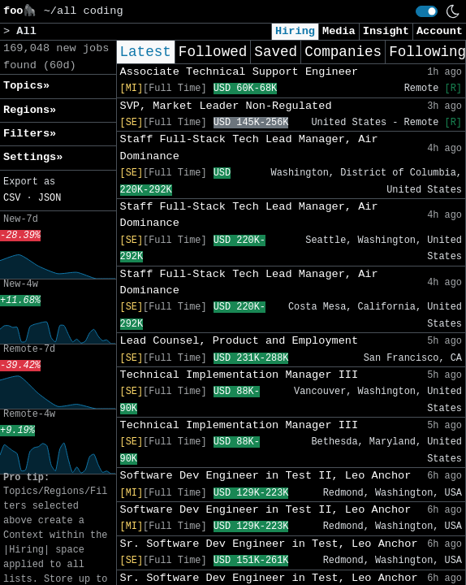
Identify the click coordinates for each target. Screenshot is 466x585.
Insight (386, 31)
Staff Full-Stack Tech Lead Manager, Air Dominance (249, 147)
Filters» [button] (29, 134)
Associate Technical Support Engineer (239, 72)
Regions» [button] (29, 110)
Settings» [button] (33, 157)
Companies (343, 52)
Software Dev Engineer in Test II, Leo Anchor (266, 476)
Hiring (295, 31)
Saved (275, 52)
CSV (11, 198)
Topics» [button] (26, 86)
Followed (213, 52)
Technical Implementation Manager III (239, 375)
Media (339, 31)
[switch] (427, 11)
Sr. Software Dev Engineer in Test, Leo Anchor (269, 544)
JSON (50, 198)
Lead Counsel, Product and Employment (239, 341)
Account (439, 31)
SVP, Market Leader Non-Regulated (226, 106)
